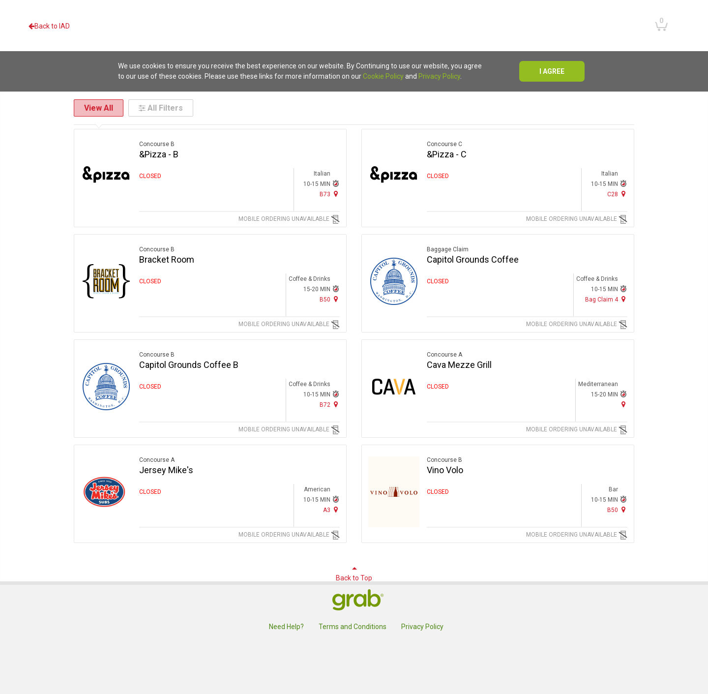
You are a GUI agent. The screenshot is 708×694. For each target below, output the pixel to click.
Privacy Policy (439, 76)
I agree (551, 71)
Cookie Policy (383, 76)
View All (98, 108)
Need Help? (286, 627)
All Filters (161, 108)
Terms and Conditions (352, 627)
